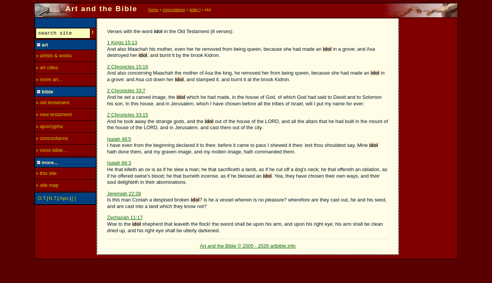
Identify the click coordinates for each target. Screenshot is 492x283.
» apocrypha (49, 127)
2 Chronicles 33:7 (126, 90)
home (153, 10)
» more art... (49, 80)
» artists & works (54, 57)
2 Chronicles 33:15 (127, 115)
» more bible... (51, 151)
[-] (74, 199)
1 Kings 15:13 (122, 42)
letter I (194, 10)
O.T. (42, 199)
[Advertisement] (428, 133)
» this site (46, 174)
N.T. (53, 199)
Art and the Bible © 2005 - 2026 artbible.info (248, 246)
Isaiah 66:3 (119, 163)
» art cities (47, 69)
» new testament (54, 115)
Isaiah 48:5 (119, 139)
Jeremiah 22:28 (124, 193)
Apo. (65, 199)
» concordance (52, 139)
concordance (174, 10)
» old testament (53, 104)
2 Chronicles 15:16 (127, 67)
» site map (47, 186)
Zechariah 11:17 (125, 217)
